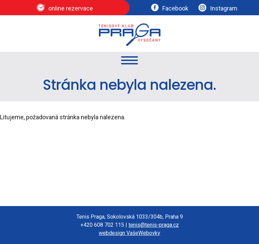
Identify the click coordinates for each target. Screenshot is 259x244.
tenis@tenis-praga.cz (153, 225)
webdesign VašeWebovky (129, 233)
